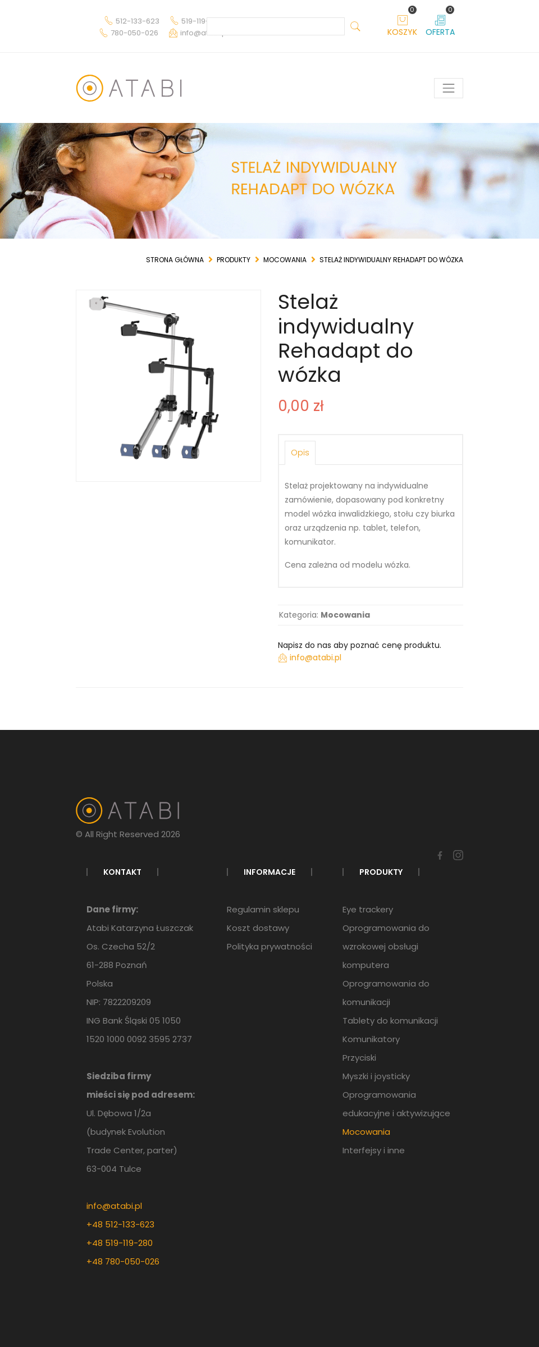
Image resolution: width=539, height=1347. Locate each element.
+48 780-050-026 (122, 1261)
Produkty (233, 259)
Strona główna (175, 259)
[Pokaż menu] (448, 88)
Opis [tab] (300, 452)
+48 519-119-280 (119, 1243)
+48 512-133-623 (120, 1224)
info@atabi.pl (114, 1206)
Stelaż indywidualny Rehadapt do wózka (391, 259)
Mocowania (285, 259)
